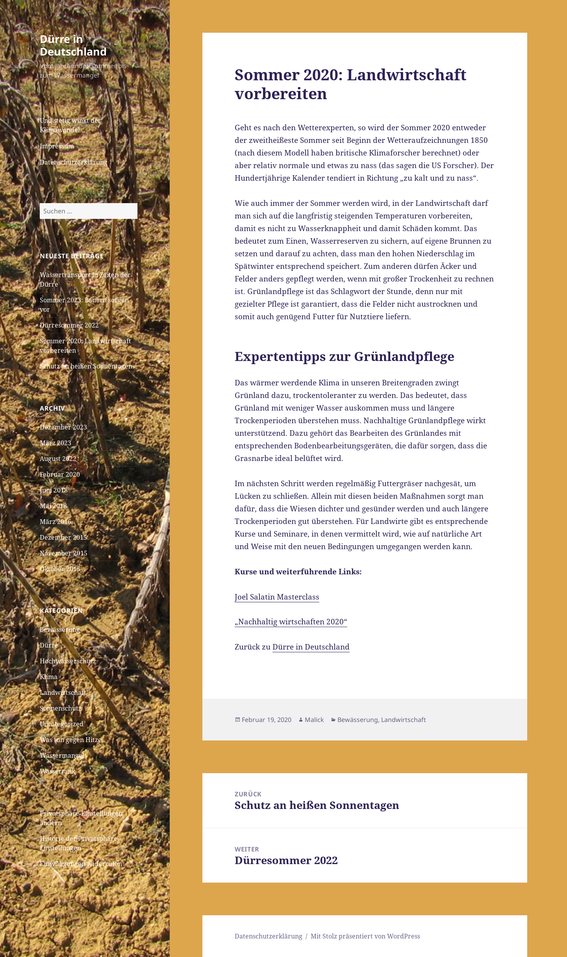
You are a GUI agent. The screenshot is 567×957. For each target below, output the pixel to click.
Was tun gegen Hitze (71, 739)
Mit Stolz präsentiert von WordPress (365, 936)
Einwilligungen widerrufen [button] (81, 863)
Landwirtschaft (63, 692)
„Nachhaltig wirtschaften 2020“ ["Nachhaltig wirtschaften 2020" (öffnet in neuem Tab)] (291, 621)
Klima (48, 676)
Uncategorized (61, 724)
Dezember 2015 (63, 537)
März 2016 (55, 521)
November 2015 (63, 553)
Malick (314, 719)
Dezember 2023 (63, 427)
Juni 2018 (54, 490)
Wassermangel (62, 755)
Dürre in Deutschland (73, 45)
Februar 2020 (60, 474)
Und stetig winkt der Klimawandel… (70, 125)
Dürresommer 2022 (69, 325)
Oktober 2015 (60, 569)
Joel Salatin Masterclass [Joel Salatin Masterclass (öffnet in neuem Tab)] (277, 597)
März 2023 (55, 443)
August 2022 (58, 458)
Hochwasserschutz (68, 661)
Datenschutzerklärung (73, 162)
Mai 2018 (53, 506)
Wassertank (57, 771)
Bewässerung (60, 629)
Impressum (57, 146)
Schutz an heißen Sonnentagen (86, 366)
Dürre (49, 645)
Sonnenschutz (61, 708)
